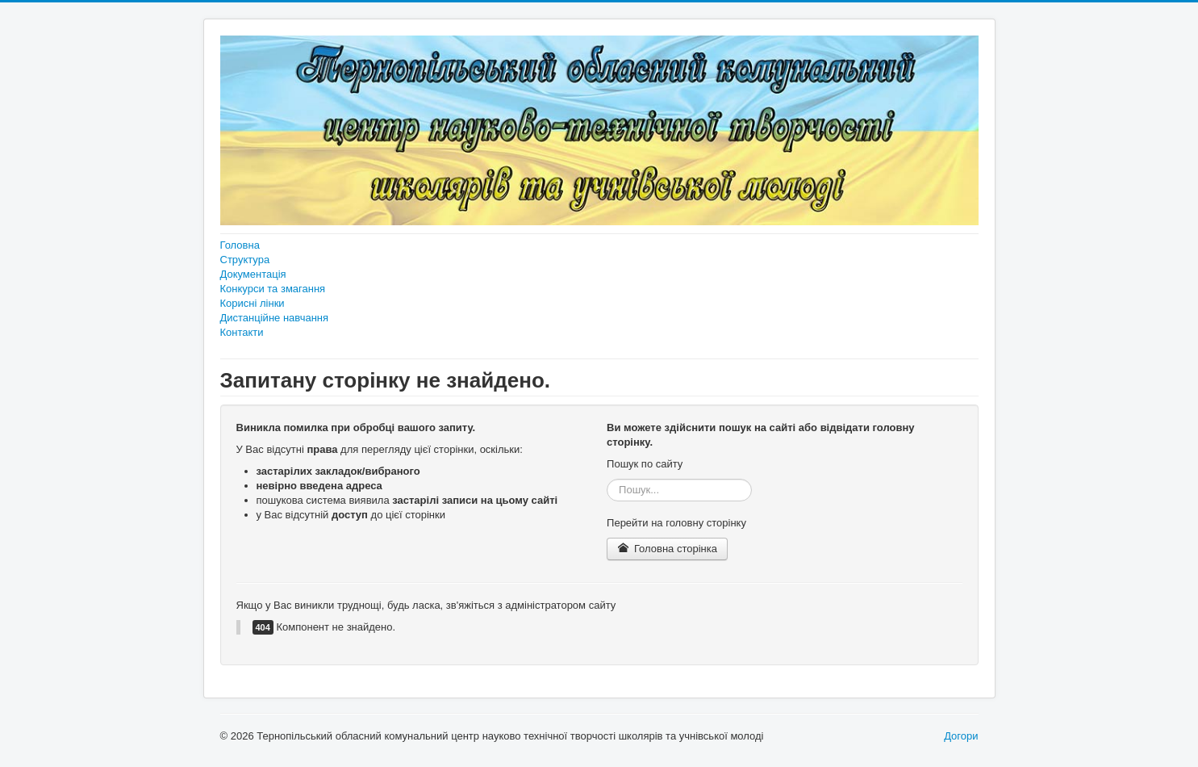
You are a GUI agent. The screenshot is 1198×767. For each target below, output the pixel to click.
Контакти (242, 332)
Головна (240, 245)
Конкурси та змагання (273, 289)
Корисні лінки (252, 303)
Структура (245, 260)
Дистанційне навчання (274, 318)
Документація (253, 274)
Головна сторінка (667, 549)
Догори (961, 736)
